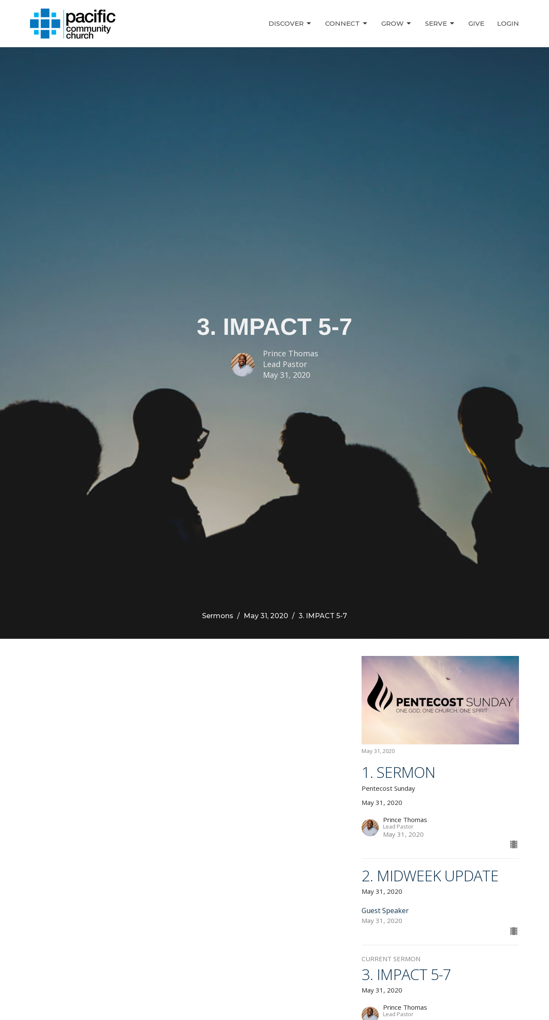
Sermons (217, 616)
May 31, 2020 (266, 616)
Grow (396, 23)
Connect (346, 23)
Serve (440, 23)
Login (508, 23)
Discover (290, 23)
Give (476, 23)
